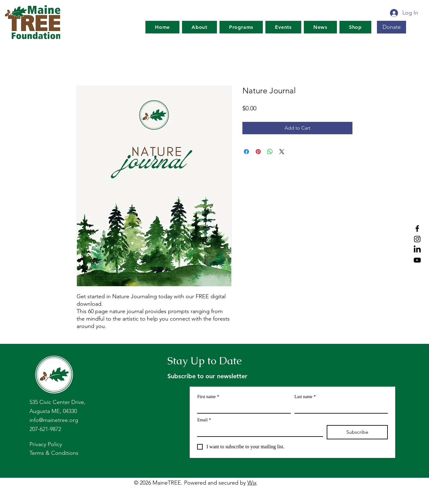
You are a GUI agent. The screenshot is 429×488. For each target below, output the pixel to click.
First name (208, 396)
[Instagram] (417, 239)
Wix (252, 482)
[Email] (258, 430)
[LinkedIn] (417, 249)
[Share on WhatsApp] (270, 151)
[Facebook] (417, 228)
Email (204, 420)
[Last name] (339, 407)
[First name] (242, 407)
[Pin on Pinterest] (258, 151)
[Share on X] (281, 151)
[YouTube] (417, 260)
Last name (305, 396)
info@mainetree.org (53, 420)
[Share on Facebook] (246, 151)
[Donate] (391, 27)
